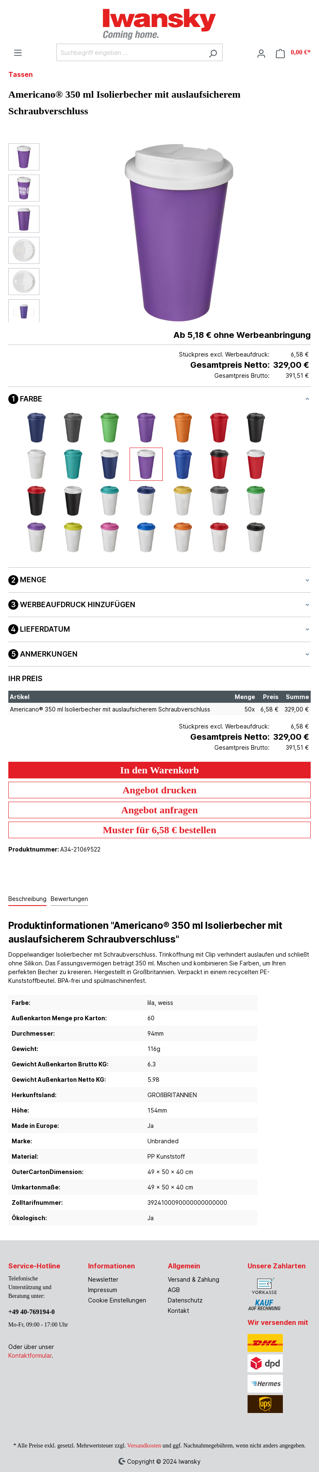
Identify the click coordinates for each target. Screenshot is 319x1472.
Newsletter (103, 1279)
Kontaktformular (30, 1355)
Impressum (102, 1289)
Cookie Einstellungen (117, 1300)
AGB (174, 1289)
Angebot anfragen (159, 810)
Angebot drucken (159, 790)
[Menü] (17, 51)
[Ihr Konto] (261, 52)
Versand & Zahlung (193, 1279)
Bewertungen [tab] (69, 898)
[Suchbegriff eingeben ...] (130, 52)
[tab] (27, 899)
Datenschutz (185, 1300)
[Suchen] (213, 52)
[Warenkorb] (291, 52)
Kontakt (178, 1310)
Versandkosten (144, 1445)
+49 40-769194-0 (31, 1311)
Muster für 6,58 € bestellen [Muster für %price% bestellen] (159, 830)
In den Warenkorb (159, 770)
